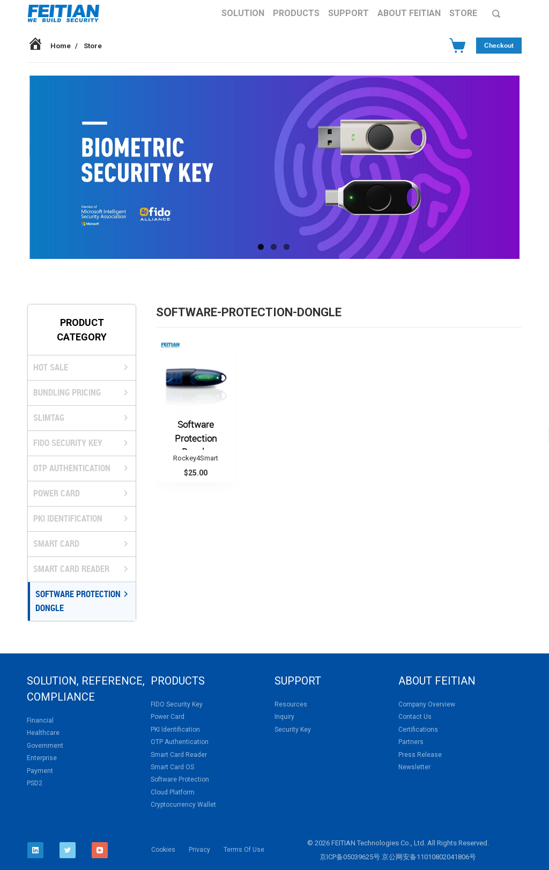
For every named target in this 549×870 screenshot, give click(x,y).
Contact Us (415, 716)
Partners (411, 742)
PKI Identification (67, 518)
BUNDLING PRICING (67, 392)
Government (45, 745)
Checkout (499, 45)
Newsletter (414, 767)
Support (348, 13)
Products (296, 13)
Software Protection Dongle (78, 601)
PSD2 (34, 783)
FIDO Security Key (67, 443)
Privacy (199, 849)
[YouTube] (100, 850)
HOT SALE (50, 367)
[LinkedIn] (35, 850)
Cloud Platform (173, 792)
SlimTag (48, 417)
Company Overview (426, 704)
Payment (40, 771)
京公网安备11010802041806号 (429, 857)
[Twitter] (68, 850)
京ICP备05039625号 (350, 857)
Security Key (292, 729)
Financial (40, 720)
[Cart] (457, 46)
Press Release (420, 755)
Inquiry (284, 716)
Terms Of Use (244, 849)
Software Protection (180, 779)
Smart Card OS (172, 767)
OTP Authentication (71, 468)
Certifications (418, 729)
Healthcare (43, 733)
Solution (242, 13)
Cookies (163, 849)
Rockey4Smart (195, 458)
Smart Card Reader (71, 569)
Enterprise (42, 758)
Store (463, 13)
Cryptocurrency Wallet (183, 804)
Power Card (56, 493)
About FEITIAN (409, 13)
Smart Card (56, 543)
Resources (290, 704)
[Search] (496, 14)
